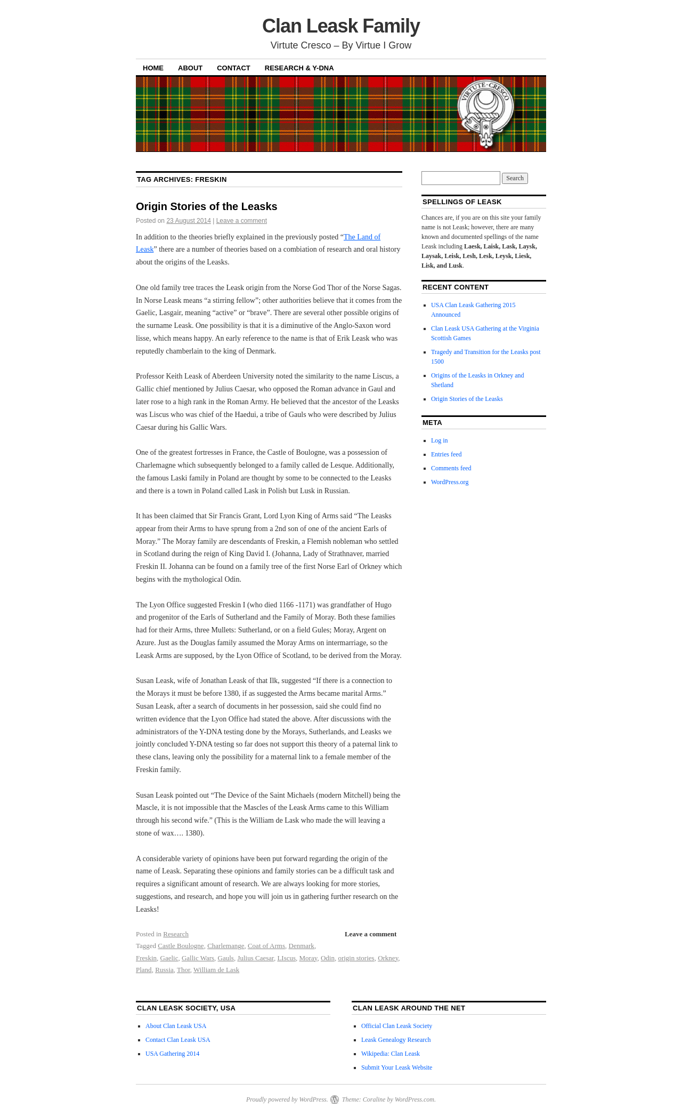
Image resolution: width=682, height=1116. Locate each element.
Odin (328, 958)
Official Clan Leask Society (396, 1026)
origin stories (356, 958)
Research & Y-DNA (299, 68)
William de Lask (216, 970)
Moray (308, 958)
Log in (439, 440)
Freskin (146, 958)
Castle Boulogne (181, 946)
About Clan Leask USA (175, 1026)
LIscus (286, 958)
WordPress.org (449, 482)
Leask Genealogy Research (396, 1039)
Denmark (301, 946)
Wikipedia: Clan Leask (390, 1053)
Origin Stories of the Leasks (207, 206)
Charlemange (225, 946)
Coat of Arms (266, 946)
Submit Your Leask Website (396, 1067)
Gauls (226, 958)
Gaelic (169, 958)
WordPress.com (414, 1099)
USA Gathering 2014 (172, 1053)
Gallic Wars (198, 958)
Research (176, 934)
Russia (164, 970)
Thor (183, 970)
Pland (144, 970)
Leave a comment (241, 220)
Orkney (388, 958)
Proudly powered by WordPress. (287, 1099)
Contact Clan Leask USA (177, 1039)
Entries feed (446, 454)
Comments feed (451, 468)
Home (153, 68)
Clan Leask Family (341, 26)
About (190, 68)
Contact (233, 68)
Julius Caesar (255, 958)
